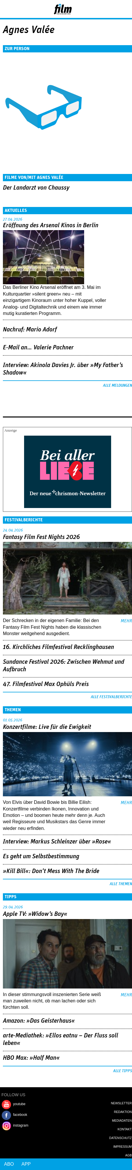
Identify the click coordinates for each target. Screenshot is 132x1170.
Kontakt (124, 1129)
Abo (9, 1164)
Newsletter (121, 1103)
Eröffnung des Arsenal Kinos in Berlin (50, 225)
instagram (20, 1125)
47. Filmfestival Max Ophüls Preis (46, 684)
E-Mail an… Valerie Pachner (38, 347)
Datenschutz (120, 1138)
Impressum (122, 1146)
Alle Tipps (122, 1071)
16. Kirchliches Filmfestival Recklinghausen (58, 647)
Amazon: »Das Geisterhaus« (39, 1021)
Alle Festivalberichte (111, 697)
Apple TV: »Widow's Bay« (35, 914)
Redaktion (123, 1112)
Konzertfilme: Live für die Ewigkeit (47, 727)
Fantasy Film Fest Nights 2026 (41, 537)
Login (112, 10)
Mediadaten (122, 1120)
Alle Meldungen (117, 386)
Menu (7, 8)
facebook (20, 1115)
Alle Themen (121, 884)
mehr (126, 621)
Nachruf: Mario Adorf (30, 330)
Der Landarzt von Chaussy (36, 188)
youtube (19, 1104)
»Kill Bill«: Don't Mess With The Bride (51, 871)
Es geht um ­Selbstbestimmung (41, 856)
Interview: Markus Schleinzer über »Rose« (57, 842)
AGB (128, 1155)
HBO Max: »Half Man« (31, 1058)
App (26, 1164)
